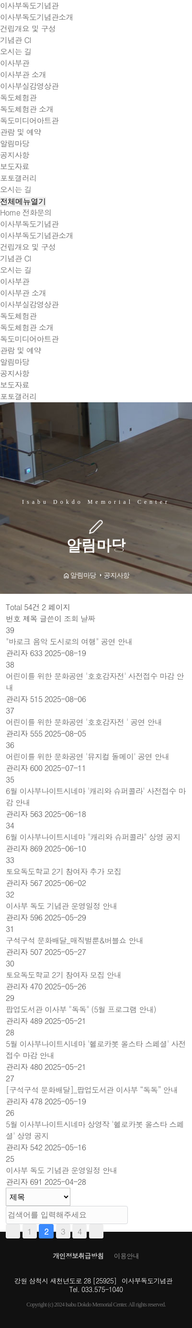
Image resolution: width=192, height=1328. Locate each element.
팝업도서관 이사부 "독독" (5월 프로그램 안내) (81, 1009)
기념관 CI (15, 39)
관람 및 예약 (20, 131)
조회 (72, 618)
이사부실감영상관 (29, 85)
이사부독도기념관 (29, 5)
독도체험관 (18, 97)
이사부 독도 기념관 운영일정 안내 (61, 905)
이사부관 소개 (23, 74)
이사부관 (14, 62)
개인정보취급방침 (78, 1255)
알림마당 (14, 143)
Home (10, 212)
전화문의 (37, 212)
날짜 (87, 618)
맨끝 (96, 1231)
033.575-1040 (102, 1289)
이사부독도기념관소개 (36, 17)
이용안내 (126, 1255)
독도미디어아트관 (29, 120)
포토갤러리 (18, 177)
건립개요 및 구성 (28, 28)
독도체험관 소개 (27, 108)
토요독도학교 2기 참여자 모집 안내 (63, 974)
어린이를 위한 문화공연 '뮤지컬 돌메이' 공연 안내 (87, 756)
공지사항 (14, 154)
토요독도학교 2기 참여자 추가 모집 (63, 871)
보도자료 (14, 166)
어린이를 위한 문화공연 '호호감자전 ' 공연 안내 (84, 721)
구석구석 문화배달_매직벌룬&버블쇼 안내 (74, 940)
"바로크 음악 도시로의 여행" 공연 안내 (69, 641)
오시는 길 (16, 51)
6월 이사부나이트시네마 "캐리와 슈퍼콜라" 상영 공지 (93, 836)
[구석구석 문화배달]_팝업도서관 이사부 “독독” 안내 (92, 1089)
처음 (13, 1231)
